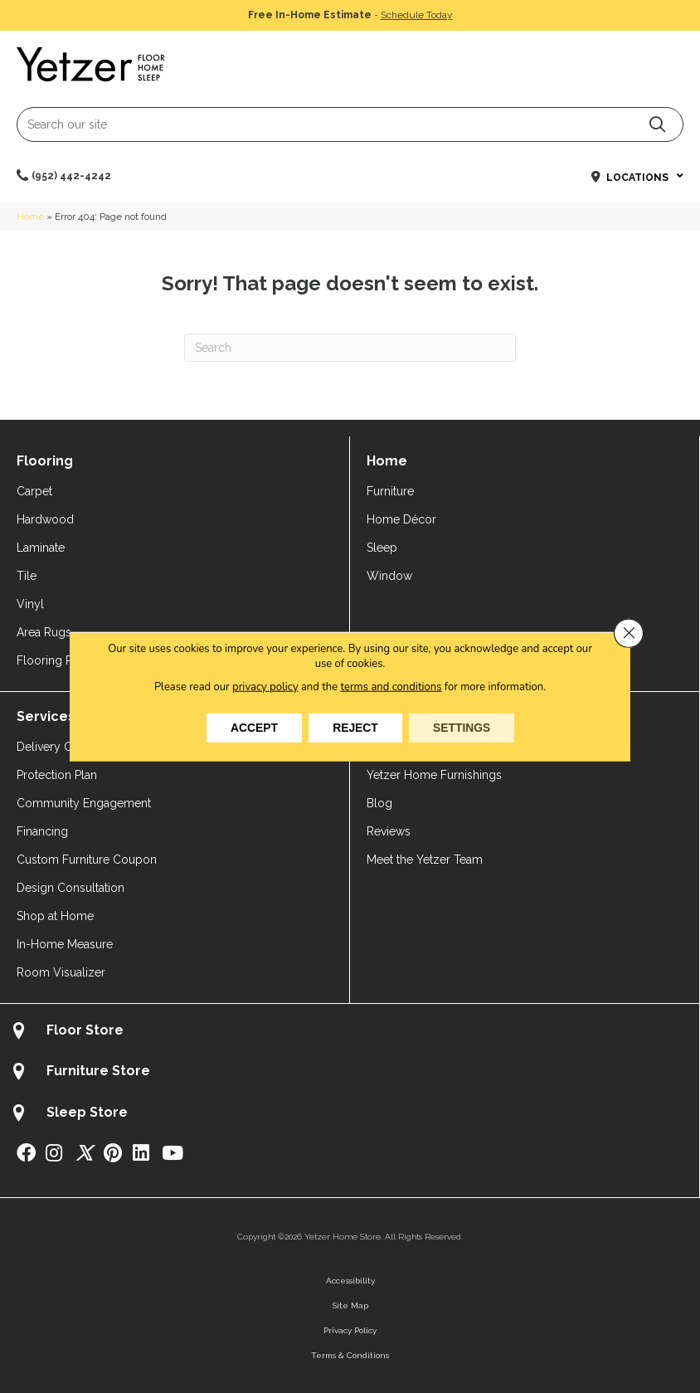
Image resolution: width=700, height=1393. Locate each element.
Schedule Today (417, 15)
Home (30, 216)
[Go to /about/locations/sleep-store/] (349, 1115)
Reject (355, 727)
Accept (252, 727)
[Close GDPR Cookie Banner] (629, 633)
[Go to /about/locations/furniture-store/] (349, 1073)
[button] (657, 124)
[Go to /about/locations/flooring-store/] (349, 1032)
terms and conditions (391, 686)
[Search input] (350, 124)
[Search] (350, 348)
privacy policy (265, 686)
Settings (464, 727)
